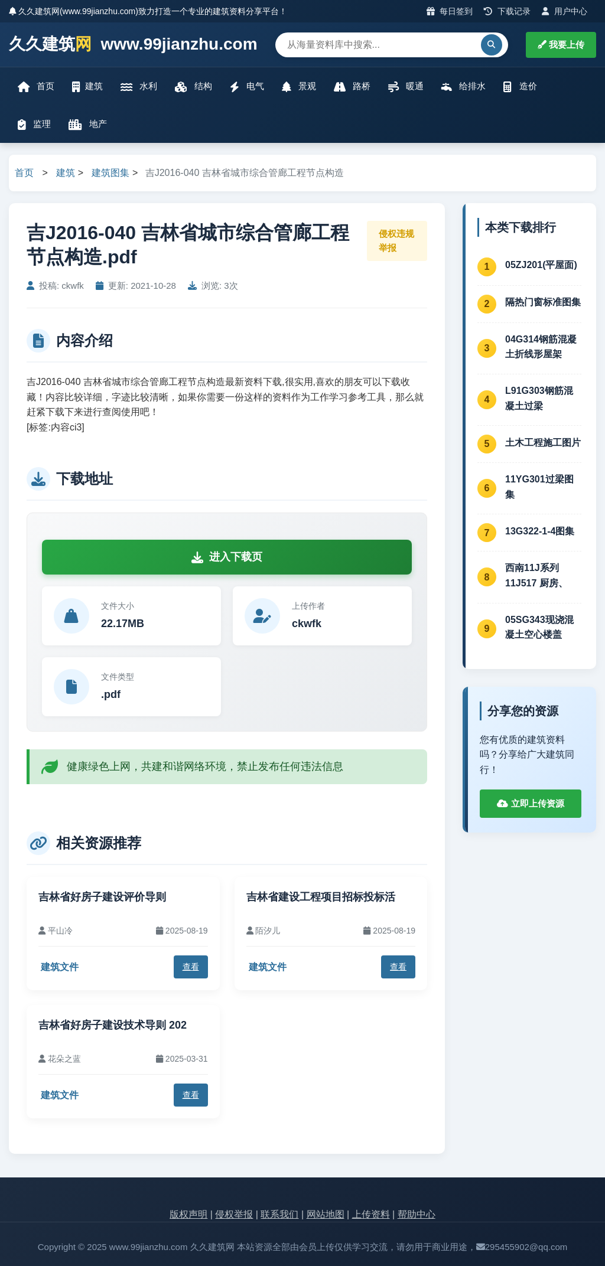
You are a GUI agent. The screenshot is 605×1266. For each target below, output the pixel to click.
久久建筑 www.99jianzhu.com (133, 44)
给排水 (463, 86)
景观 (299, 86)
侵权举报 (234, 1214)
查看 (191, 966)
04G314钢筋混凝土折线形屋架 (541, 347)
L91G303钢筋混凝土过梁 (539, 398)
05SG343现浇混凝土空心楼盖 (539, 627)
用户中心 (564, 11)
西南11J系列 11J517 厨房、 (536, 575)
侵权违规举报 (396, 241)
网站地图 (325, 1214)
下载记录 (507, 11)
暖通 (406, 86)
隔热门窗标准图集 (543, 302)
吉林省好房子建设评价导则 (102, 897)
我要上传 (561, 45)
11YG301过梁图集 (539, 487)
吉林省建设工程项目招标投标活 (320, 897)
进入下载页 (226, 557)
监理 (34, 124)
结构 (193, 86)
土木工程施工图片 (543, 443)
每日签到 (450, 11)
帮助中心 (416, 1214)
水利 (139, 86)
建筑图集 (110, 173)
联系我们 (279, 1214)
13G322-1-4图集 (539, 531)
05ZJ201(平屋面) (541, 265)
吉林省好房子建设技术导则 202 (112, 1025)
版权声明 (188, 1214)
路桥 (352, 86)
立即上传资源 (530, 803)
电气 (247, 86)
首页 (36, 86)
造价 (519, 86)
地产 (88, 124)
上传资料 (371, 1214)
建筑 (87, 86)
